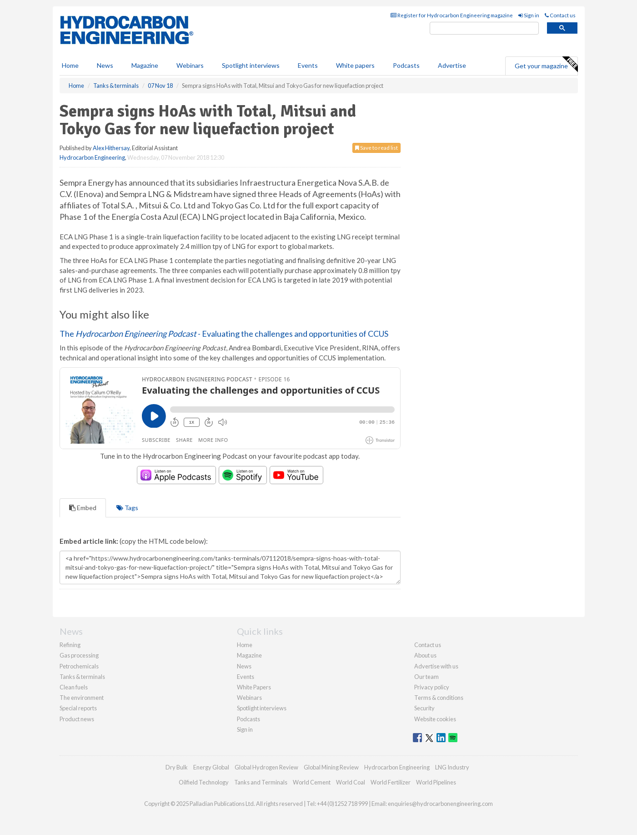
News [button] (105, 65)
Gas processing (79, 655)
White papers (355, 65)
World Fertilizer (391, 782)
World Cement (312, 782)
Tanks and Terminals (260, 782)
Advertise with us (436, 666)
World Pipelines (436, 782)
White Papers (254, 687)
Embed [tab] (82, 507)
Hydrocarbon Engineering (92, 157)
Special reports (78, 708)
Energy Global (211, 767)
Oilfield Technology (204, 782)
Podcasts (406, 65)
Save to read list (376, 147)
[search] (484, 28)
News (244, 666)
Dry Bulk (177, 767)
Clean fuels (74, 687)
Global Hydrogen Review (266, 767)
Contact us (560, 15)
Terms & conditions (438, 697)
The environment (82, 697)
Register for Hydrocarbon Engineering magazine (452, 15)
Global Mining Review (331, 767)
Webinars (190, 65)
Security (424, 708)
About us (425, 655)
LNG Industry (452, 767)
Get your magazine (546, 64)
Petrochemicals (79, 666)
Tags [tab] (127, 507)
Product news (77, 719)
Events (308, 65)
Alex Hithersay (111, 148)
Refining (70, 644)
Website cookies (435, 719)
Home (70, 65)
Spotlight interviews (251, 65)
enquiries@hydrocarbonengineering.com (440, 803)
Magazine (144, 65)
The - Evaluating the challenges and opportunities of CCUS (224, 334)
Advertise (452, 65)
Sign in (528, 15)
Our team (426, 676)
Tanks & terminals (82, 676)
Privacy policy (431, 687)
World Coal (350, 782)
